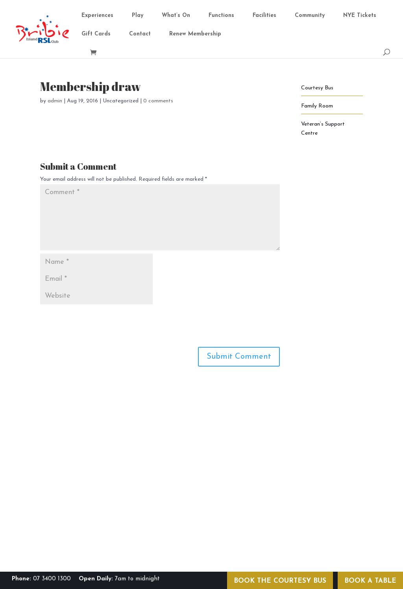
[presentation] (100, 323)
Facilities (264, 16)
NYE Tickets (359, 16)
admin (55, 101)
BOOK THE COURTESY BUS (280, 581)
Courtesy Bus (317, 88)
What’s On (176, 16)
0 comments (158, 101)
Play (137, 16)
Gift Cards (96, 34)
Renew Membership (195, 34)
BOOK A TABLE (370, 581)
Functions (221, 16)
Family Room (317, 106)
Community (310, 16)
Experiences (97, 16)
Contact (140, 34)
